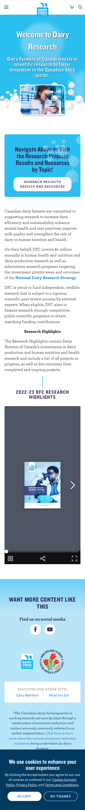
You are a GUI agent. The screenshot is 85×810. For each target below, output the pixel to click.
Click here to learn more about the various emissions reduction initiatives (42, 738)
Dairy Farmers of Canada (42, 9)
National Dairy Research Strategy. (46, 277)
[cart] (71, 7)
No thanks (60, 796)
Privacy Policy (26, 784)
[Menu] (6, 7)
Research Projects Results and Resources (42, 184)
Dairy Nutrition (27, 695)
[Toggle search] (80, 7)
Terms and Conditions (61, 784)
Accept (24, 796)
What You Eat (59, 695)
